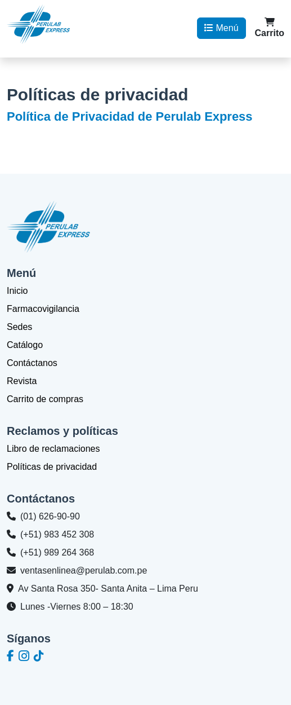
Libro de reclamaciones (53, 448)
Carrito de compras (45, 399)
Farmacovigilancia (43, 309)
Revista (22, 381)
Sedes (19, 327)
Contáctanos (32, 363)
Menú (221, 28)
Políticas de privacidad (52, 467)
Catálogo (25, 345)
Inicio (17, 291)
